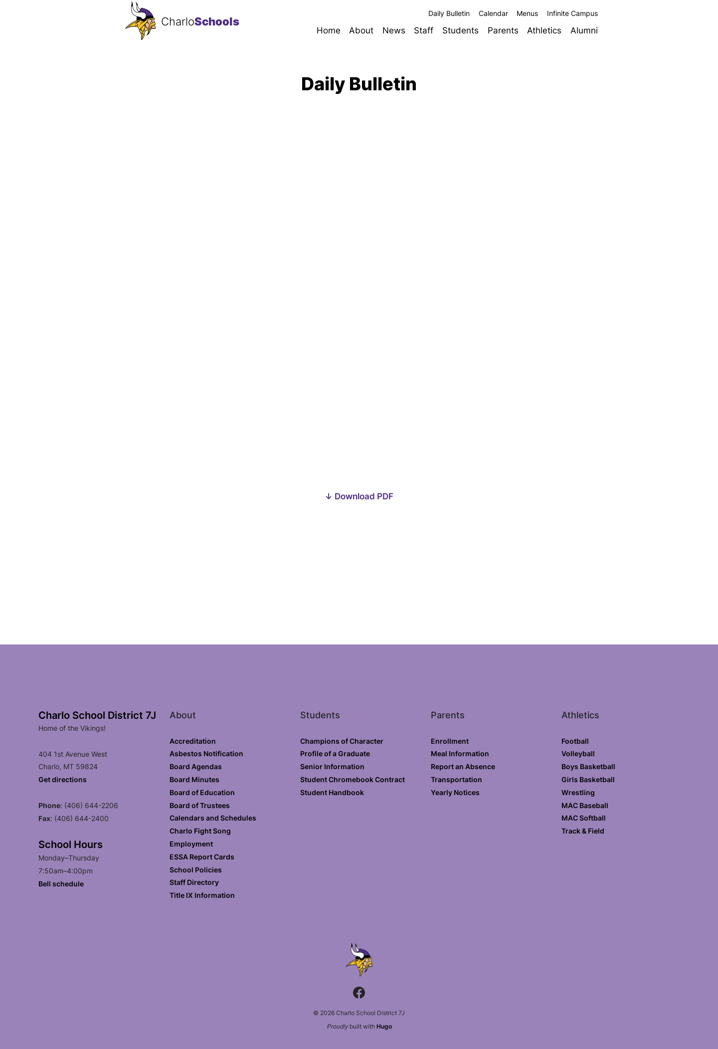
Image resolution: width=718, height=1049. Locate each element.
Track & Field (582, 831)
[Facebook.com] (359, 994)
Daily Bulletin (449, 13)
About (361, 30)
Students (460, 30)
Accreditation (193, 741)
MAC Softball (583, 818)
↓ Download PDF (359, 496)
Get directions (62, 779)
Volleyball (578, 753)
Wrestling (578, 792)
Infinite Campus (572, 13)
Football (575, 741)
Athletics (544, 30)
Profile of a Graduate (335, 753)
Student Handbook (332, 792)
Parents (503, 30)
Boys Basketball (588, 766)
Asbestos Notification (206, 753)
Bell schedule (61, 883)
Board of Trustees (200, 805)
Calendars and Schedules (213, 818)
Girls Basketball (588, 779)
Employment (191, 843)
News (393, 30)
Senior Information (332, 766)
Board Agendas (196, 766)
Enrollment (450, 741)
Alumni (584, 30)
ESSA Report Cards (202, 856)
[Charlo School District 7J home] (140, 21)
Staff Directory (194, 882)
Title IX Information (202, 895)
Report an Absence (463, 766)
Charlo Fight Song (200, 831)
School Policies (196, 869)
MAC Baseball (584, 805)
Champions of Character (341, 741)
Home (329, 30)
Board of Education (202, 792)
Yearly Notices (455, 792)
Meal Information (460, 753)
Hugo (384, 1026)
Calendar (493, 13)
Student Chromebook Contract (352, 779)
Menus (527, 13)
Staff (423, 30)
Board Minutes (194, 779)
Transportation (456, 779)
